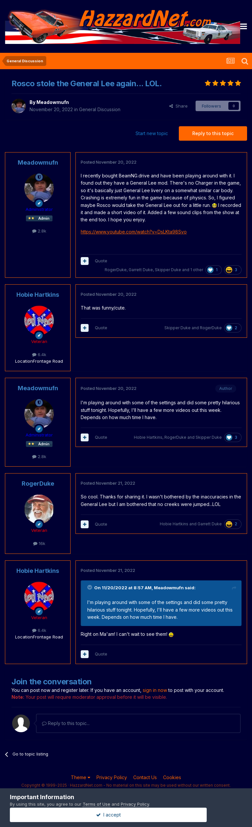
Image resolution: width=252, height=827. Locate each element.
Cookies (172, 777)
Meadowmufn (52, 102)
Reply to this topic (213, 133)
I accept (126, 814)
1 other (196, 269)
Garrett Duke (141, 269)
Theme (80, 777)
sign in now (155, 690)
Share (178, 106)
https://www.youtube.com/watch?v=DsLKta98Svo (134, 231)
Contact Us (145, 777)
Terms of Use (96, 804)
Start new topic (152, 133)
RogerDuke (116, 269)
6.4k (39, 354)
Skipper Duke (168, 269)
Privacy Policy (111, 777)
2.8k (39, 230)
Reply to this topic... (66, 723)
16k (39, 543)
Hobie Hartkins (37, 294)
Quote (101, 260)
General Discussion (99, 109)
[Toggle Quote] (90, 587)
